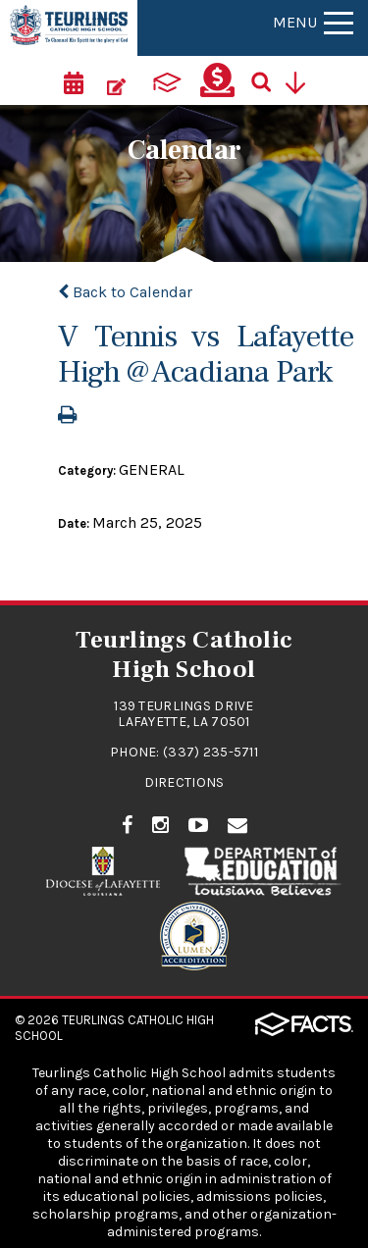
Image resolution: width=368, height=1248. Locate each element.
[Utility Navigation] (302, 80)
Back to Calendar (125, 292)
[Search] (268, 80)
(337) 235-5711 (210, 752)
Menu (313, 22)
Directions (184, 782)
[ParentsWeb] (166, 80)
